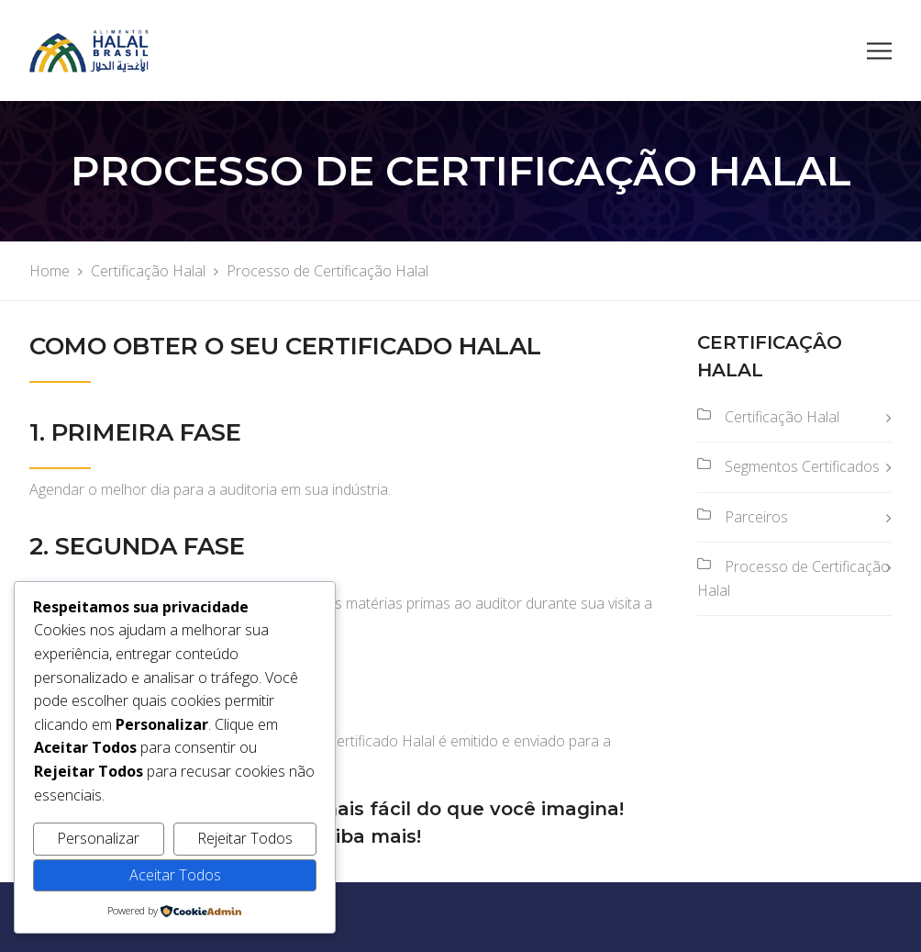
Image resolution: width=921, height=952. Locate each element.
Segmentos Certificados (802, 466)
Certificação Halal (782, 417)
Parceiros (756, 517)
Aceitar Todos (175, 875)
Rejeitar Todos (245, 838)
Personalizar (98, 838)
